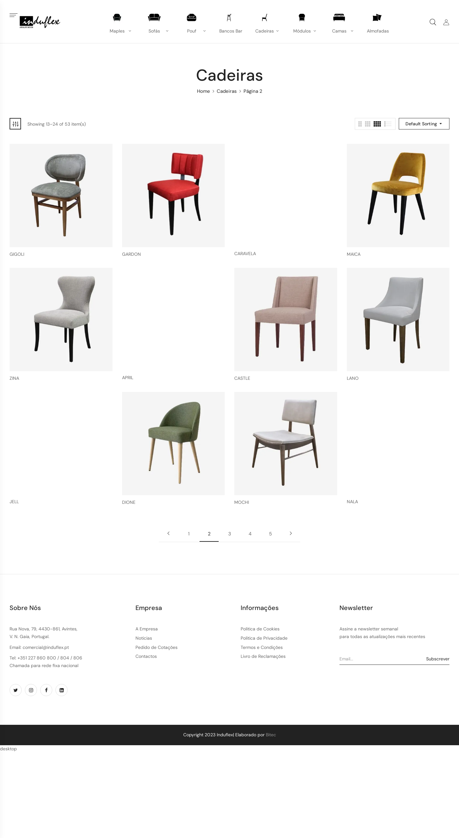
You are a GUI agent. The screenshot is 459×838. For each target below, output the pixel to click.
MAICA (354, 254)
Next (290, 533)
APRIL (127, 377)
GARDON (131, 254)
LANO (353, 378)
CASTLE (242, 378)
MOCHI (241, 502)
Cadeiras (227, 91)
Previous (168, 533)
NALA (352, 501)
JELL (14, 501)
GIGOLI (17, 254)
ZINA (14, 378)
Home (203, 91)
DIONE (128, 502)
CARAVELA (245, 253)
